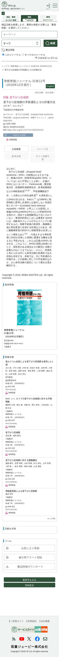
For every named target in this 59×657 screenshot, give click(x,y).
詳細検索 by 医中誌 (47, 58)
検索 (52, 43)
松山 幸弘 (17, 106)
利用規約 (32, 621)
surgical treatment (21, 118)
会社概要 (45, 621)
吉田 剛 (6, 106)
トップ (4, 66)
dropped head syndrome (42, 114)
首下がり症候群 (23, 114)
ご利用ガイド (17, 621)
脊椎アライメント (39, 118)
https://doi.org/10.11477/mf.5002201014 (25, 130)
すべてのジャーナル (33, 54)
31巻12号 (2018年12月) (41, 66)
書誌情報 (10, 50)
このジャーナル (11, 54)
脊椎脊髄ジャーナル (19, 66)
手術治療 (7, 118)
